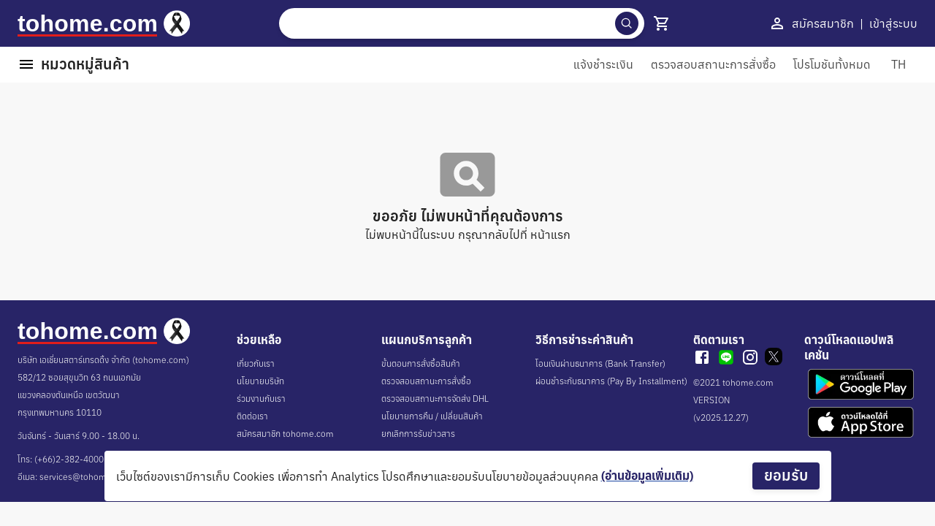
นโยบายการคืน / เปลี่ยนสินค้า (432, 416)
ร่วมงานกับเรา (261, 398)
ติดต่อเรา (252, 416)
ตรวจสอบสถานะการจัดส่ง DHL (435, 398)
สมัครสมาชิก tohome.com (285, 433)
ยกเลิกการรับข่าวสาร (418, 433)
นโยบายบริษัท (260, 381)
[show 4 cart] (661, 23)
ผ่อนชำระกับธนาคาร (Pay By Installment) (611, 381)
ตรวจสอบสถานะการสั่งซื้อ (426, 381)
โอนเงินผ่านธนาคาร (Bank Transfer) (600, 363)
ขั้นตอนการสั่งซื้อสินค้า (420, 363)
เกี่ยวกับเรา (256, 363)
